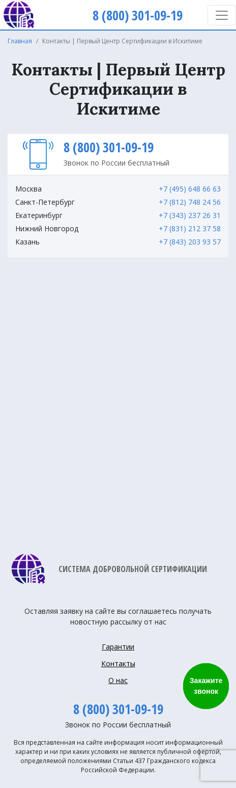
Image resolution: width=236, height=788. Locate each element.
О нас (118, 680)
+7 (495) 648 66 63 (190, 189)
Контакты (118, 663)
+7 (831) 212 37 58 (190, 228)
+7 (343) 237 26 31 (190, 215)
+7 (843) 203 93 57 (190, 242)
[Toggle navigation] (222, 15)
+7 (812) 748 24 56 (190, 202)
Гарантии (118, 646)
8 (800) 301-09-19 (109, 147)
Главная (20, 41)
